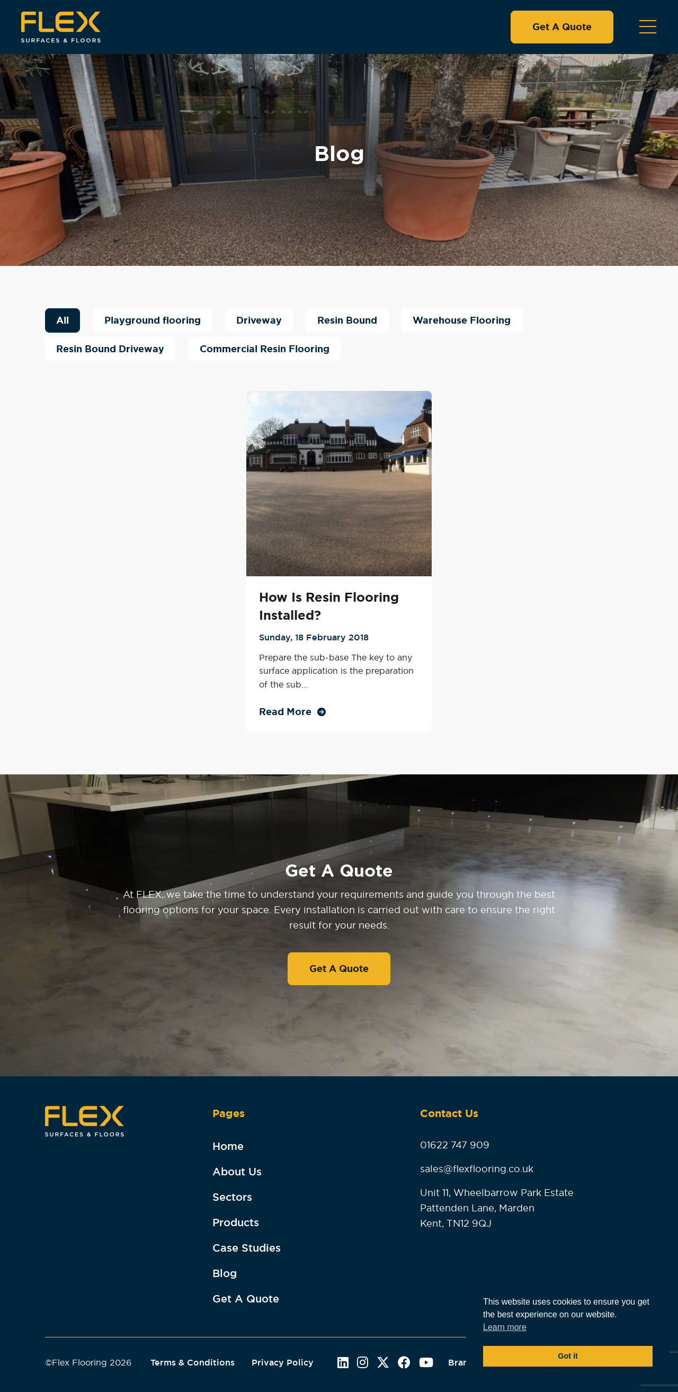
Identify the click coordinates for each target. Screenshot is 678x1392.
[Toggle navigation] (648, 27)
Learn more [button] (505, 1327)
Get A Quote (562, 27)
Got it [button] (568, 1356)
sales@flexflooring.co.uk (476, 1169)
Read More (285, 712)
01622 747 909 (454, 1145)
